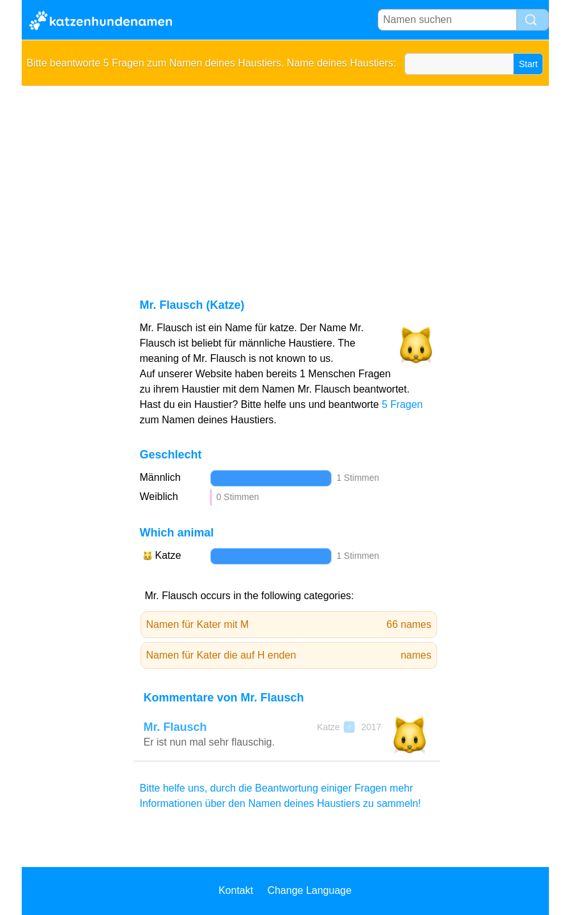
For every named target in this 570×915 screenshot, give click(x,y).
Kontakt (236, 890)
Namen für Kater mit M (289, 624)
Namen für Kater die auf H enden (289, 655)
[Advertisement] (285, 181)
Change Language (309, 890)
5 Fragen (401, 404)
